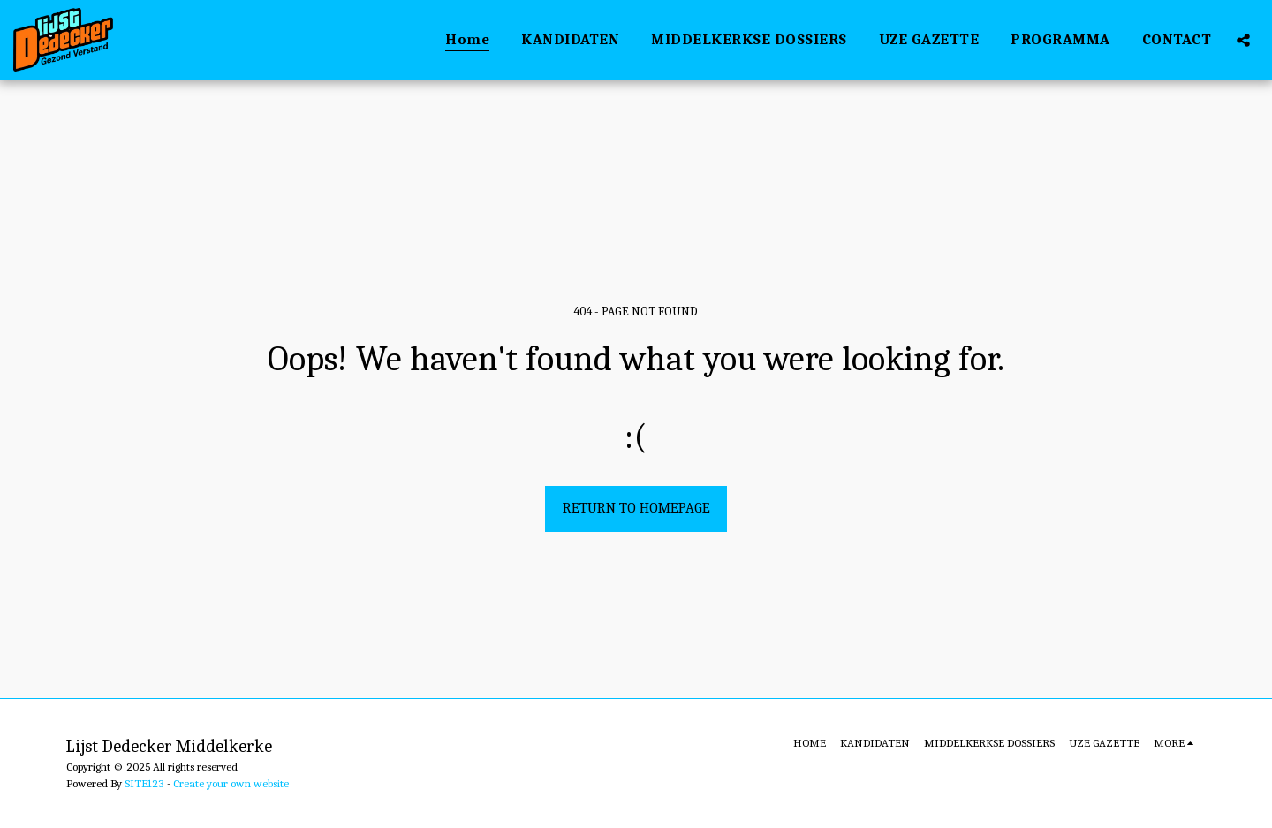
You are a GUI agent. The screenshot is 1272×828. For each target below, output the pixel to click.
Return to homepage (636, 507)
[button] (1243, 40)
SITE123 (144, 783)
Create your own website (231, 783)
